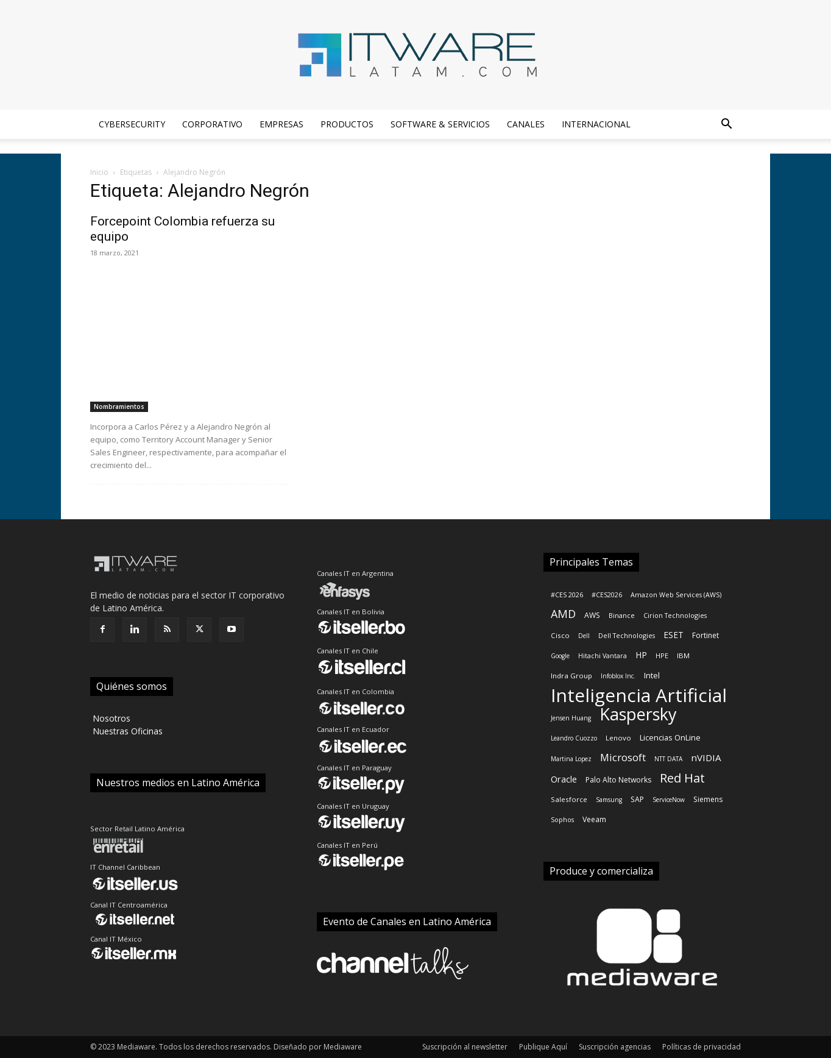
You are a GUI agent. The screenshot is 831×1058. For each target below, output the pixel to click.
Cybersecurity (132, 124)
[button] (726, 125)
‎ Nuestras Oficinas (126, 731)
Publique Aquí (543, 1047)
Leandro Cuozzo (574, 738)
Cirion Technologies (675, 615)
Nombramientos (119, 406)
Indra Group (571, 675)
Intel (652, 675)
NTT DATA (668, 758)
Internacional (596, 124)
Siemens (708, 799)
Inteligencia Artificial (639, 695)
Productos (346, 124)
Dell (584, 635)
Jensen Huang (571, 718)
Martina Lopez (571, 758)
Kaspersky (638, 714)
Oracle (564, 779)
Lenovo (618, 737)
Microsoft (623, 757)
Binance (622, 615)
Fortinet (705, 635)
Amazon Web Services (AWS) (676, 595)
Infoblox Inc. (618, 676)
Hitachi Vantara (602, 655)
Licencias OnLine (670, 737)
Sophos (562, 819)
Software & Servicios (440, 124)
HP (641, 655)
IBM (683, 655)
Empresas (281, 124)
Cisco (560, 635)
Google (560, 655)
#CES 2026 (567, 595)
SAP (637, 799)
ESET (673, 635)
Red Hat (682, 778)
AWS (592, 615)
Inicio (99, 172)
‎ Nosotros (110, 718)
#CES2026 (607, 595)
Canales (526, 124)
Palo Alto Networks (618, 780)
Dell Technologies (626, 635)
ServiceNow (668, 799)
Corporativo (212, 124)
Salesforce (569, 799)
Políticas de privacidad (701, 1047)
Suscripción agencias (615, 1047)
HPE (662, 655)
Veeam (594, 819)
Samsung (609, 799)
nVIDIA (706, 757)
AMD (563, 614)
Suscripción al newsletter (464, 1047)
